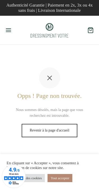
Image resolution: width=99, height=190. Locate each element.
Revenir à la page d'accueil (49, 130)
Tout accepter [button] (60, 178)
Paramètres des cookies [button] (26, 178)
